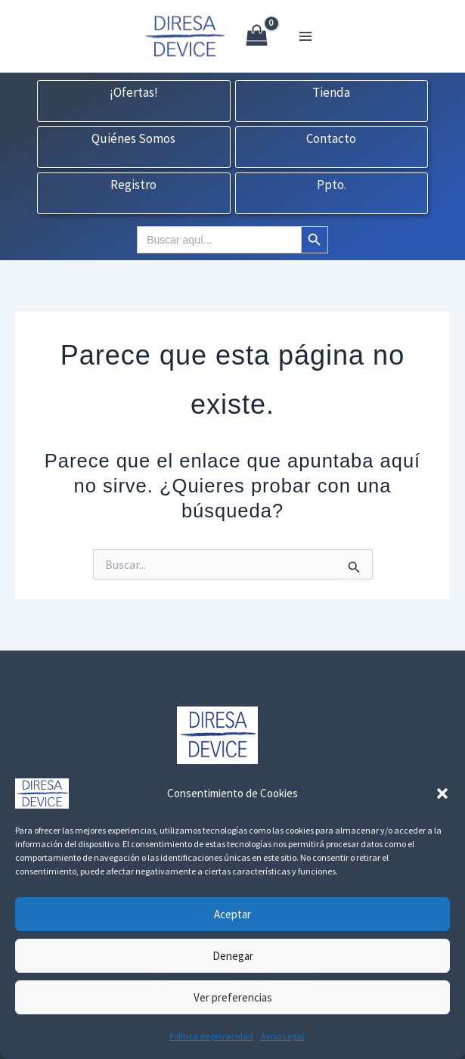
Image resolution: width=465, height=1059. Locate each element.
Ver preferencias (233, 997)
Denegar (232, 956)
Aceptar (232, 914)
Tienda (331, 93)
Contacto (331, 139)
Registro (133, 185)
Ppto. (331, 185)
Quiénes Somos (133, 139)
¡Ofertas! (134, 93)
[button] (442, 793)
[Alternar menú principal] (305, 36)
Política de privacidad (211, 1036)
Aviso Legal (282, 1036)
